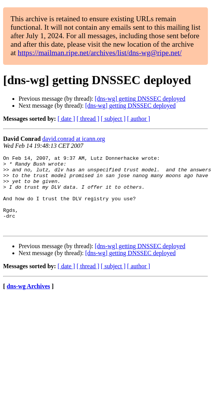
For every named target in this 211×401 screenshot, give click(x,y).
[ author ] (138, 118)
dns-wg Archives (28, 301)
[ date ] (66, 118)
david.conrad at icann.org (73, 138)
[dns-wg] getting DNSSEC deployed (140, 98)
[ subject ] (113, 118)
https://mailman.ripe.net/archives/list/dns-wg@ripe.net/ (100, 53)
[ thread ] (88, 118)
